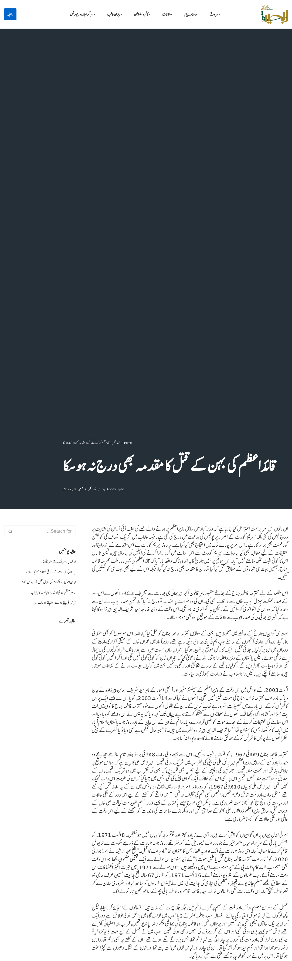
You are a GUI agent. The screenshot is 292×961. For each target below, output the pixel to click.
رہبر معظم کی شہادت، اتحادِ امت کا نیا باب (51, 594)
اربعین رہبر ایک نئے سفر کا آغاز (57, 562)
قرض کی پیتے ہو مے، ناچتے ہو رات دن (53, 604)
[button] (222, 14)
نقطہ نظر (116, 442)
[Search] (46, 531)
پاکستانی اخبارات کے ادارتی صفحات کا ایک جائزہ (48, 573)
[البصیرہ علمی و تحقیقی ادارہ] (274, 14)
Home (128, 442)
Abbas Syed (117, 489)
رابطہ (10, 14)
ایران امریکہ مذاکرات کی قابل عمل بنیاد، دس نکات (46, 583)
